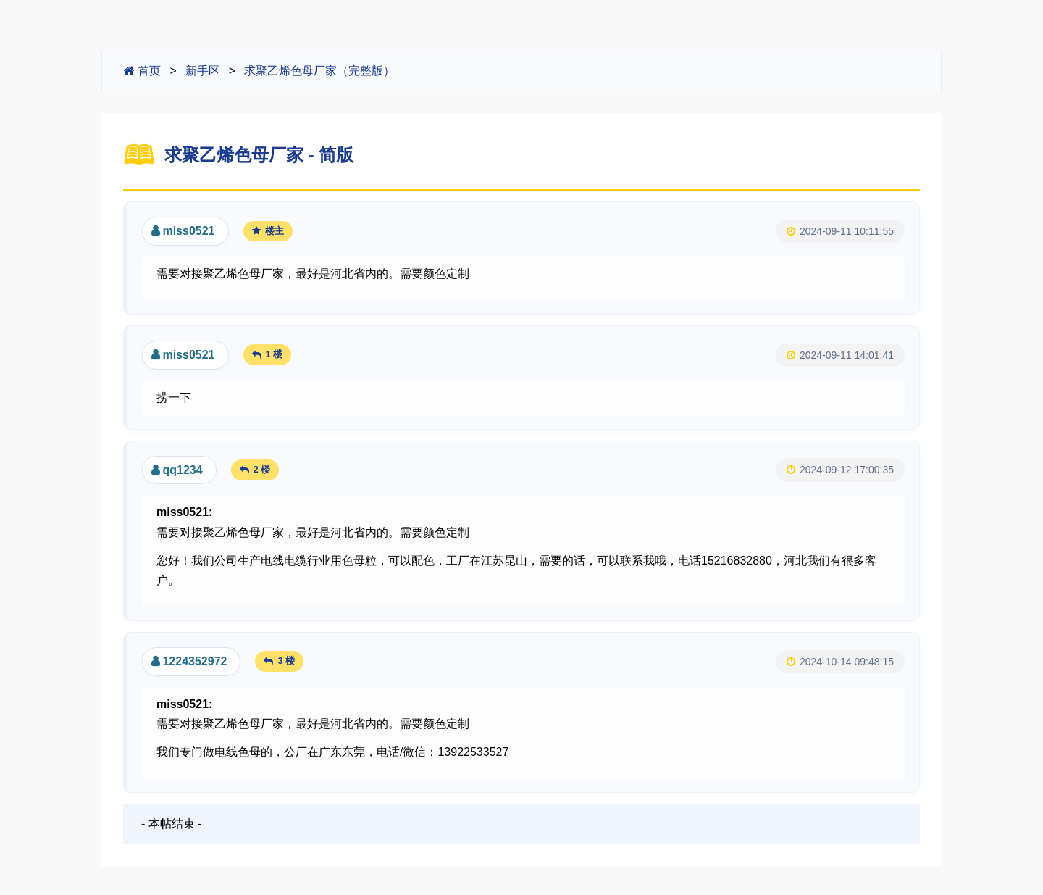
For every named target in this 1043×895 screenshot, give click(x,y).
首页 (142, 70)
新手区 (202, 70)
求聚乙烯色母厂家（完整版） (319, 70)
